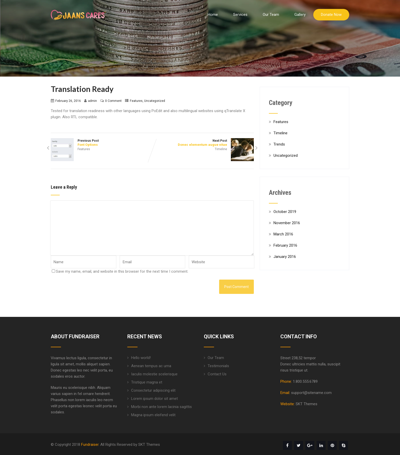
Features (136, 101)
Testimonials (218, 366)
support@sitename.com (311, 392)
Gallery (300, 14)
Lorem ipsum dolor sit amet (154, 398)
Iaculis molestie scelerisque (154, 374)
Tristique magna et (146, 382)
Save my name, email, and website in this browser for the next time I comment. (122, 271)
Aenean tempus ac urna (151, 366)
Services (240, 14)
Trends (279, 144)
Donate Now (331, 14)
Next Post (203, 143)
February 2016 (285, 245)
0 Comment (113, 101)
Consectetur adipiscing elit (153, 390)
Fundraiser (89, 444)
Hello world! (141, 357)
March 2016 (283, 234)
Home (213, 14)
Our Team (271, 14)
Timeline (221, 149)
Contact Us (217, 374)
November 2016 (286, 223)
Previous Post (101, 143)
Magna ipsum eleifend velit (153, 415)
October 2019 (284, 211)
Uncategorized (154, 101)
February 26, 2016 (68, 101)
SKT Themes (306, 404)
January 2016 (284, 256)
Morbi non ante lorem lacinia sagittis (161, 406)
